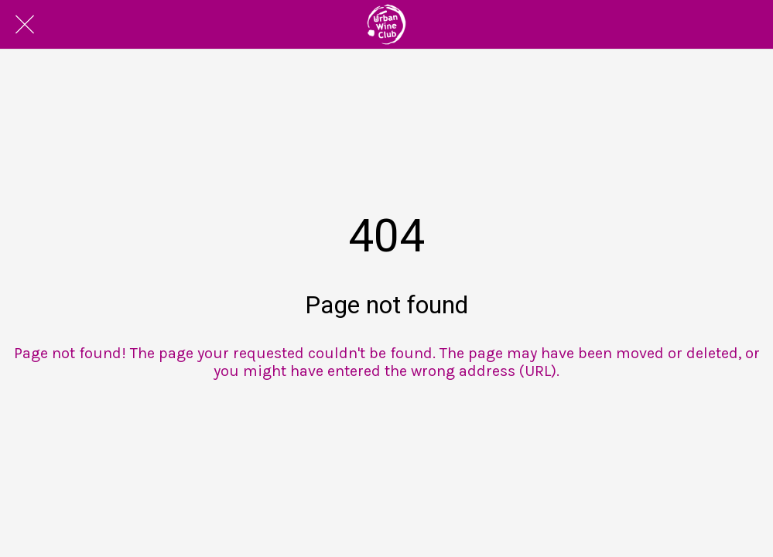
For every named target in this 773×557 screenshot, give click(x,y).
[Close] (24, 24)
